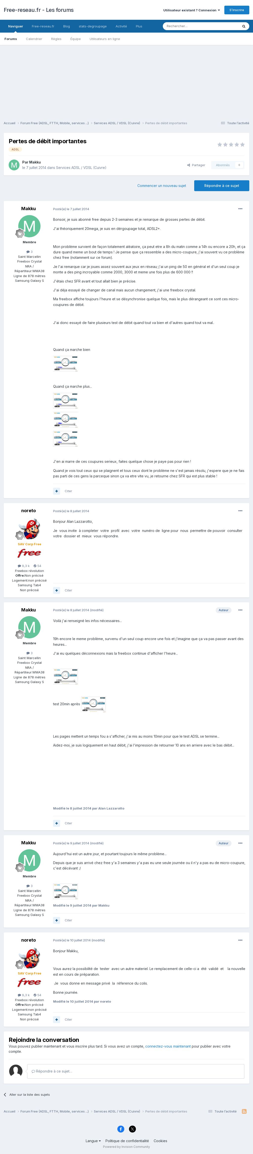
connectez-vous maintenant (168, 1046)
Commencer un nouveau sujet (161, 185)
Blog (66, 26)
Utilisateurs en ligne (105, 39)
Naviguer (15, 28)
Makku (35, 162)
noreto (28, 510)
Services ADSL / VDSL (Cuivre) (81, 167)
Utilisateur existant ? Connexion (191, 10)
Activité (121, 26)
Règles (56, 39)
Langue (93, 1141)
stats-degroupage (93, 26)
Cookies (160, 1141)
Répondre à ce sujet (221, 185)
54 (37, 566)
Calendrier (34, 39)
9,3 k (24, 566)
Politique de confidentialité (127, 1141)
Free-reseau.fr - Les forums (39, 10)
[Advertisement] (126, 79)
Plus (139, 26)
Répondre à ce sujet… (52, 1071)
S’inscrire (237, 10)
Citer (68, 491)
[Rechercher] (190, 26)
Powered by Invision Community (126, 1147)
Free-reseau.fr (43, 26)
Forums (10, 39)
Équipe (75, 39)
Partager (196, 165)
